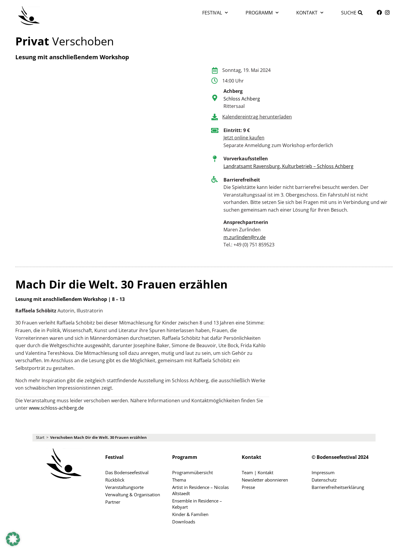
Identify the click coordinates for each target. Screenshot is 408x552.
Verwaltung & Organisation (132, 494)
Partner (112, 502)
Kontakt (309, 12)
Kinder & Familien (190, 514)
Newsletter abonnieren (265, 480)
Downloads (183, 522)
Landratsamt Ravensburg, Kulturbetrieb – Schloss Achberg (288, 166)
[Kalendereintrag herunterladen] (214, 117)
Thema (179, 480)
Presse (248, 487)
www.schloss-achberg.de (56, 408)
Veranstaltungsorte (124, 487)
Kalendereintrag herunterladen (257, 116)
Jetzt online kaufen (243, 137)
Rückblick (114, 480)
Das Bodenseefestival (127, 472)
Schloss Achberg (241, 98)
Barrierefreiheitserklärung (338, 487)
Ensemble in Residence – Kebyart (197, 504)
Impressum (323, 472)
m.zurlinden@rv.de (244, 237)
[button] (13, 539)
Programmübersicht (192, 472)
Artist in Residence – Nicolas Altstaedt (200, 490)
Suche (348, 12)
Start (40, 437)
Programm (262, 12)
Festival (215, 12)
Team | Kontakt (257, 472)
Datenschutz (324, 480)
